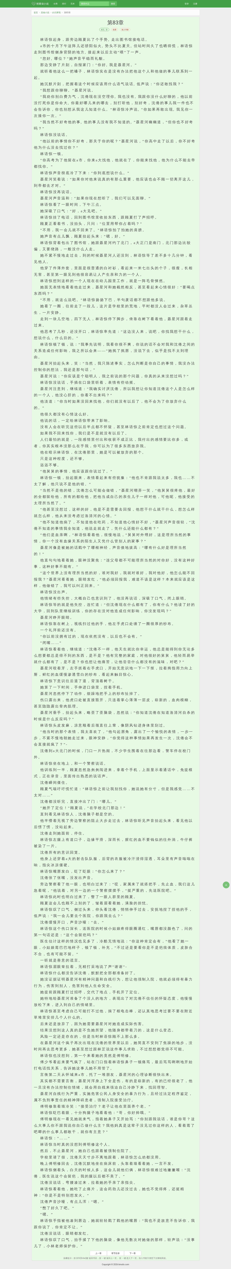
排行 (64, 3)
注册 (195, 3)
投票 (114, 30)
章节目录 (115, 1253)
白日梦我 (56, 12)
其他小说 (45, 12)
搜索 (113, 3)
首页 (36, 12)
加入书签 (125, 30)
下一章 (132, 1253)
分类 (55, 3)
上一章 (98, 1253)
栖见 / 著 (104, 30)
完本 (73, 3)
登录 (187, 3)
